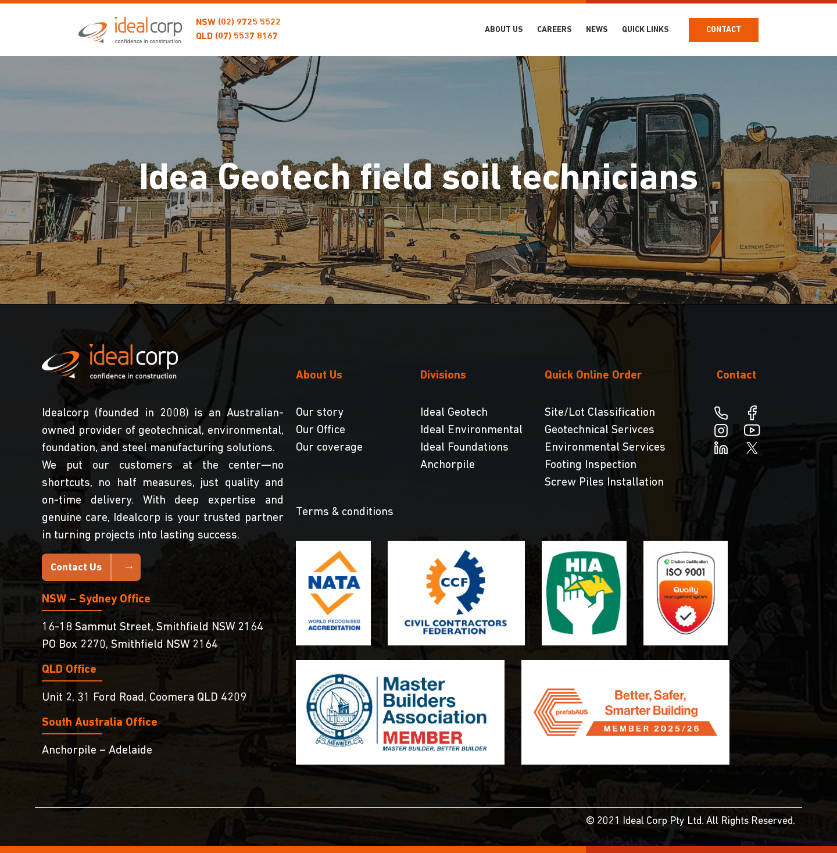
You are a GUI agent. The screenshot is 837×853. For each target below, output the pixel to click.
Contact (723, 30)
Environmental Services (605, 448)
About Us (504, 30)
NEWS (597, 30)
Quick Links (645, 30)
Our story (320, 413)
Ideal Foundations (464, 448)
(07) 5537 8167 (246, 36)
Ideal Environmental (471, 430)
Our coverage (329, 448)
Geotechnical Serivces (599, 430)
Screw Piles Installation (604, 482)
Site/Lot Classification (600, 413)
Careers (554, 30)
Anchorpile (447, 465)
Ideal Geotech (454, 413)
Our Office (320, 430)
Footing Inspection (590, 465)
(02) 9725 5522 (249, 22)
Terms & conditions (345, 512)
